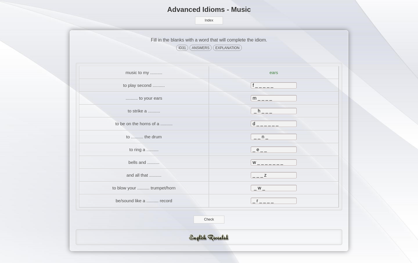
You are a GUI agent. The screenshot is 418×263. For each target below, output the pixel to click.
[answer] (274, 86)
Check (209, 225)
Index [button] (209, 20)
